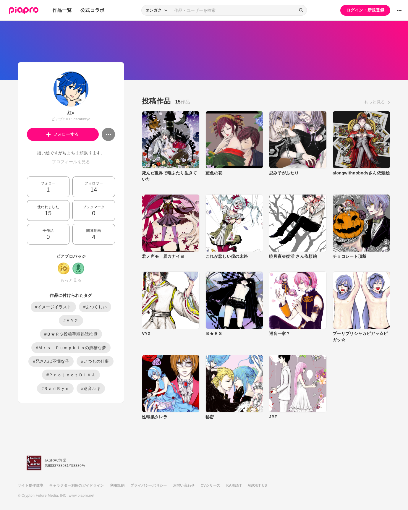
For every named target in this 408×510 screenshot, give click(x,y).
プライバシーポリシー (148, 485)
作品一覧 (62, 10)
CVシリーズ (211, 485)
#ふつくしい (95, 307)
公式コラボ (92, 10)
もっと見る (71, 280)
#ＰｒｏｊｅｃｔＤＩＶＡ (70, 375)
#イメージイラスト (53, 307)
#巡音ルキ (91, 388)
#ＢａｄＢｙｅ (55, 388)
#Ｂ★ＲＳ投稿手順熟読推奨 (71, 334)
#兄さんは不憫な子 (51, 361)
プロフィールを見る (71, 161)
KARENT (234, 485)
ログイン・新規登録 (365, 10)
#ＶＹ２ (70, 320)
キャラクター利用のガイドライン (76, 485)
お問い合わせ (184, 485)
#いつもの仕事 (95, 361)
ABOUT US (257, 485)
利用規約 (117, 485)
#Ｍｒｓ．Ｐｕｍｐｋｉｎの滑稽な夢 (71, 347)
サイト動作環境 (30, 485)
